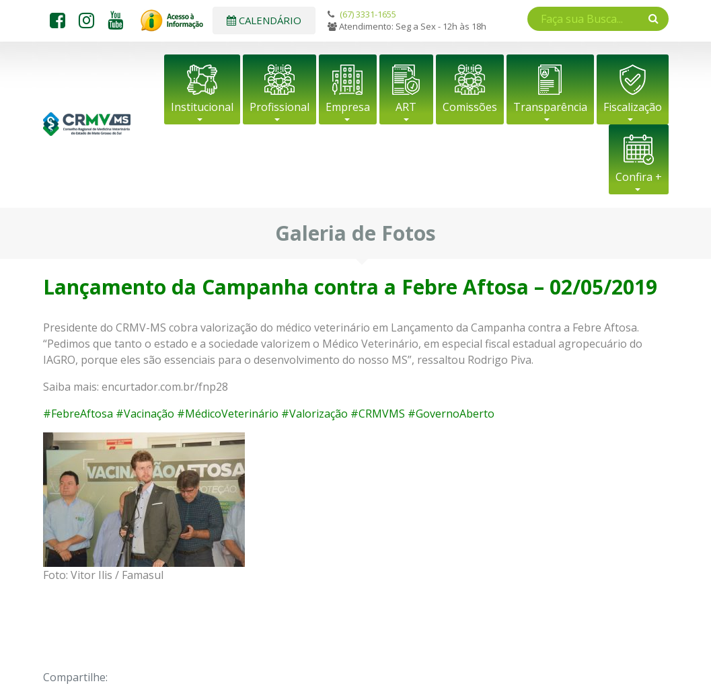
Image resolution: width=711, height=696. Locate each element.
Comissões (470, 107)
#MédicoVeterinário (227, 413)
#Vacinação (145, 413)
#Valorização (314, 413)
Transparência (550, 107)
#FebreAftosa (78, 413)
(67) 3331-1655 (368, 14)
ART (406, 107)
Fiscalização (632, 107)
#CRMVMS (377, 413)
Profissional (279, 107)
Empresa (348, 107)
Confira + (638, 176)
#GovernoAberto (451, 413)
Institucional (202, 107)
